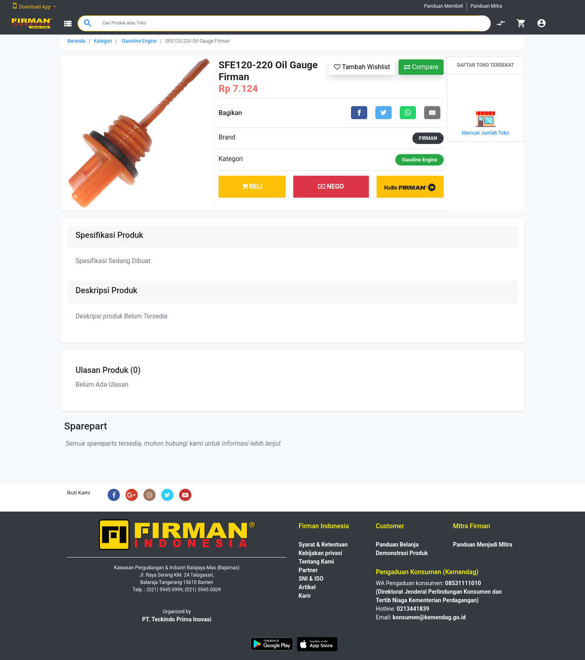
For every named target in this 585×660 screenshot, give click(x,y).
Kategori (103, 41)
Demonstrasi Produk (402, 553)
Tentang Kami (316, 561)
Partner (308, 570)
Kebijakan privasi (320, 553)
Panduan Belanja (397, 544)
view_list (68, 23)
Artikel (307, 587)
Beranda (76, 41)
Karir (305, 595)
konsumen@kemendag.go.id (429, 617)
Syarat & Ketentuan (323, 544)
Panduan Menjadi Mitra (482, 544)
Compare (421, 67)
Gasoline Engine (139, 41)
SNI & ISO (311, 578)
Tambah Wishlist (362, 67)
